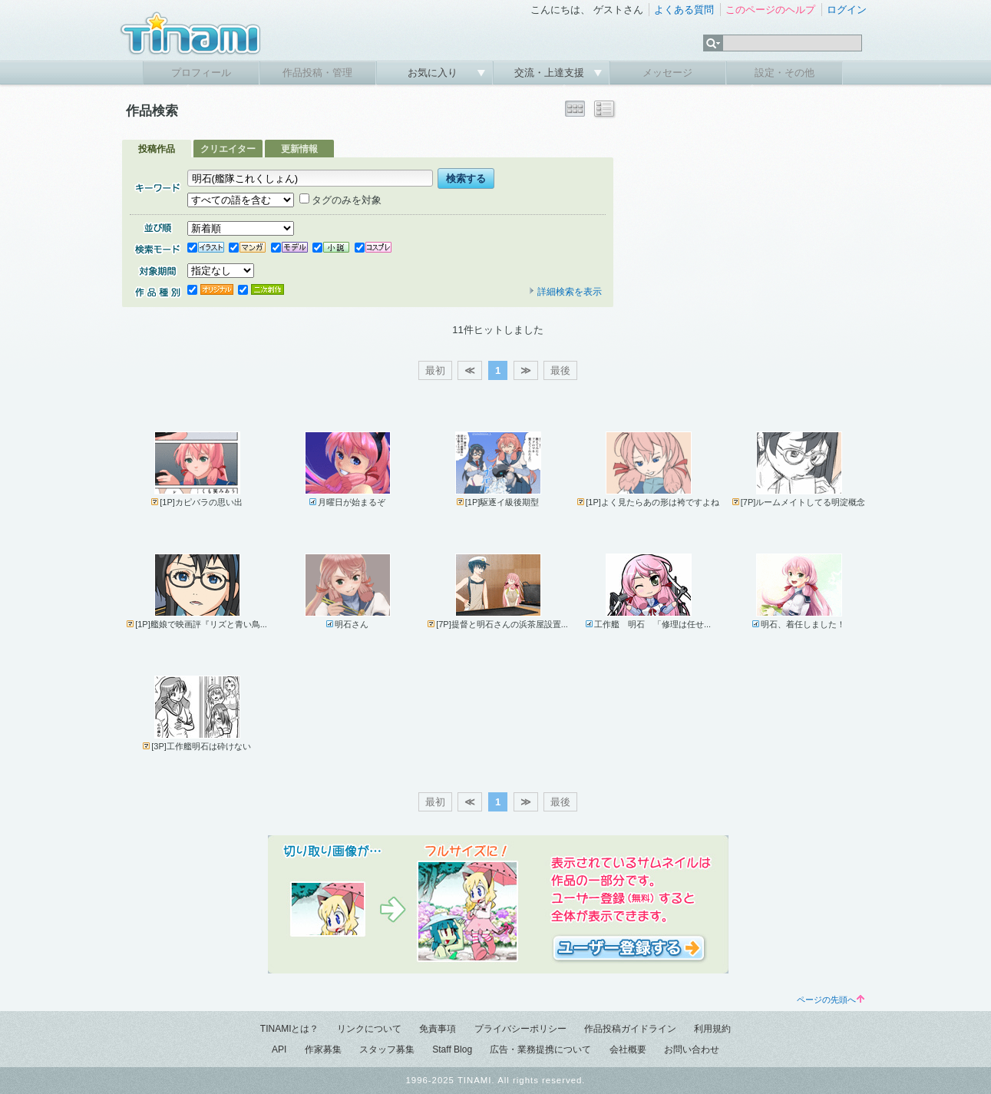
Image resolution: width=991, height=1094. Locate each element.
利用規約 (712, 1028)
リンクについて (369, 1028)
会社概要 (627, 1049)
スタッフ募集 (387, 1049)
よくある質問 (684, 9)
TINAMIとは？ (289, 1028)
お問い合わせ (691, 1049)
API (279, 1049)
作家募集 (323, 1049)
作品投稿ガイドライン (630, 1028)
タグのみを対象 (340, 200)
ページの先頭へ (830, 999)
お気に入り (434, 72)
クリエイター (228, 149)
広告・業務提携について (540, 1049)
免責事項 (437, 1028)
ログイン (847, 9)
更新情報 (299, 149)
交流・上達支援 (550, 72)
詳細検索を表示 (565, 291)
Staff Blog (452, 1049)
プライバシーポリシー (520, 1028)
